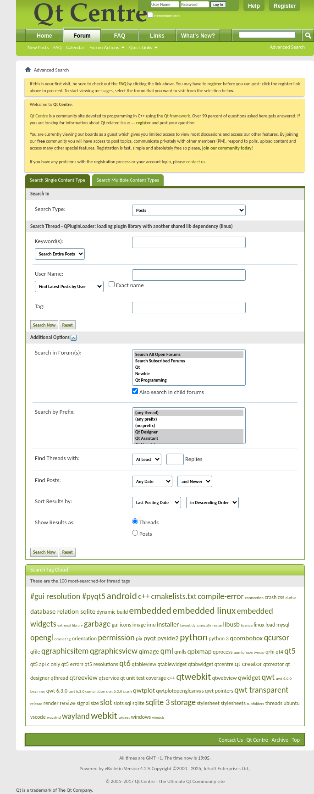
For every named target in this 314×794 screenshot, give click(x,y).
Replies (184, 459)
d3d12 (291, 597)
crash (271, 597)
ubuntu (291, 703)
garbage (97, 624)
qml (166, 651)
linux (258, 625)
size (95, 703)
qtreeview (84, 677)
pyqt (149, 638)
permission (116, 638)
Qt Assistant (188, 438)
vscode (38, 717)
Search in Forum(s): (58, 352)
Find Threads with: (57, 458)
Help (254, 6)
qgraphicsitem (65, 651)
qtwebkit (193, 677)
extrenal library (70, 624)
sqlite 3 (158, 702)
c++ (144, 596)
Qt (188, 367)
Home (44, 36)
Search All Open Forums (188, 354)
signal (83, 703)
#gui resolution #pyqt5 (67, 596)
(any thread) (188, 413)
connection (254, 597)
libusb (231, 624)
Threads (145, 522)
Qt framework (177, 116)
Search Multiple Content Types (128, 180)
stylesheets (233, 703)
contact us (195, 162)
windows (141, 717)
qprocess (222, 652)
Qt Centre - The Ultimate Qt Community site (180, 781)
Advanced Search (287, 47)
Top (296, 740)
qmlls (180, 652)
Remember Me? (164, 16)
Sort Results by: (53, 501)
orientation (84, 638)
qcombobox (246, 638)
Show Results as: (55, 522)
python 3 (219, 638)
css (281, 597)
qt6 (125, 663)
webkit (104, 716)
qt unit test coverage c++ (147, 678)
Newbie (188, 374)
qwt (268, 677)
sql (128, 703)
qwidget (249, 677)
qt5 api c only (45, 664)
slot (106, 702)
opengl (41, 638)
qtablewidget (172, 664)
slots (118, 703)
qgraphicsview (114, 651)
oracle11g (62, 638)
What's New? (198, 36)
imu (151, 625)
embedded (150, 610)
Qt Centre (39, 116)
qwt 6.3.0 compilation (87, 691)
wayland (76, 716)
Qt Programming (188, 380)
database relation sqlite (62, 611)
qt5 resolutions (101, 664)
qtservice (109, 678)
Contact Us (231, 740)
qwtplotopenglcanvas (180, 691)
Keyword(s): (49, 241)
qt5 (290, 651)
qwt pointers (219, 691)
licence (247, 624)
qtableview (144, 664)
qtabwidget (200, 664)
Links (157, 36)
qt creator (248, 664)
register (143, 123)
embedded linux (204, 610)
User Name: (49, 273)
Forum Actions (104, 47)
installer (168, 624)
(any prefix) (188, 419)
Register (285, 6)
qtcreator (273, 664)
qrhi (270, 652)
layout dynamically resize (201, 624)
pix (139, 638)
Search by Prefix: (55, 411)
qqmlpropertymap (249, 652)
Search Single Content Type (57, 180)
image (139, 625)
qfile (35, 652)
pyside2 (168, 638)
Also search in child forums (168, 391)
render (51, 703)
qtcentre (224, 664)
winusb (158, 717)
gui (115, 625)
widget (124, 717)
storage (183, 702)
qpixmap (199, 651)
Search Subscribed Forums (188, 361)
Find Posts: (48, 480)
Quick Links (140, 47)
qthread (59, 678)
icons (125, 625)
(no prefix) (188, 425)
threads (273, 703)
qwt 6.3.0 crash (119, 691)
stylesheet (208, 703)
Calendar (75, 47)
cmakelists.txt (173, 596)
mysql (282, 625)
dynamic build (112, 612)
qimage (148, 651)
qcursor (276, 638)
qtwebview (224, 678)
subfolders (255, 703)
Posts (142, 533)
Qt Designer (188, 432)
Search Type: (50, 208)
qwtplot (144, 690)
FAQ (57, 47)
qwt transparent (261, 690)
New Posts (38, 47)
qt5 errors (72, 664)
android (122, 596)
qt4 (279, 652)
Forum (81, 36)
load (270, 625)
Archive (280, 740)
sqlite (138, 703)
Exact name (126, 285)
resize (68, 703)
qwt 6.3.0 (56, 691)
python (194, 637)
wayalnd (54, 717)
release (36, 703)
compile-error (221, 596)
